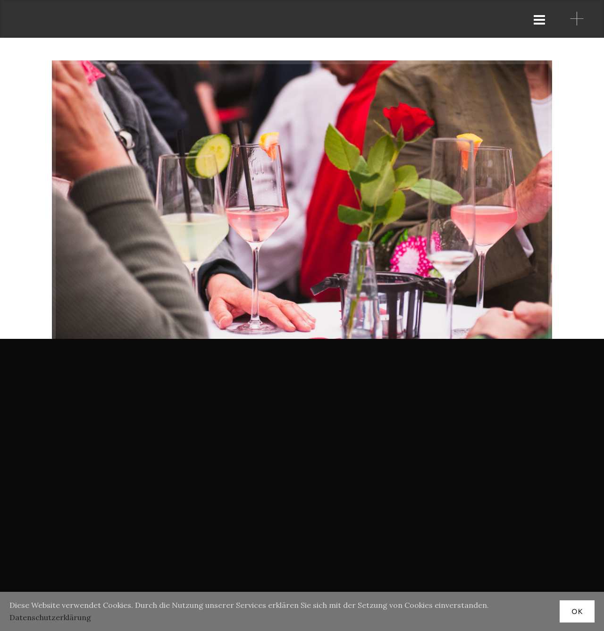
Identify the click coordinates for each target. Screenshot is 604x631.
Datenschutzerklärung (50, 617)
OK (577, 611)
